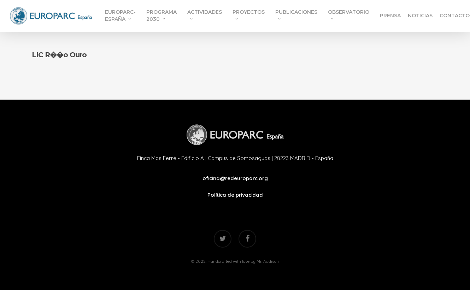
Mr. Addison (268, 261)
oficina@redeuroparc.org (235, 178)
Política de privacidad (235, 194)
